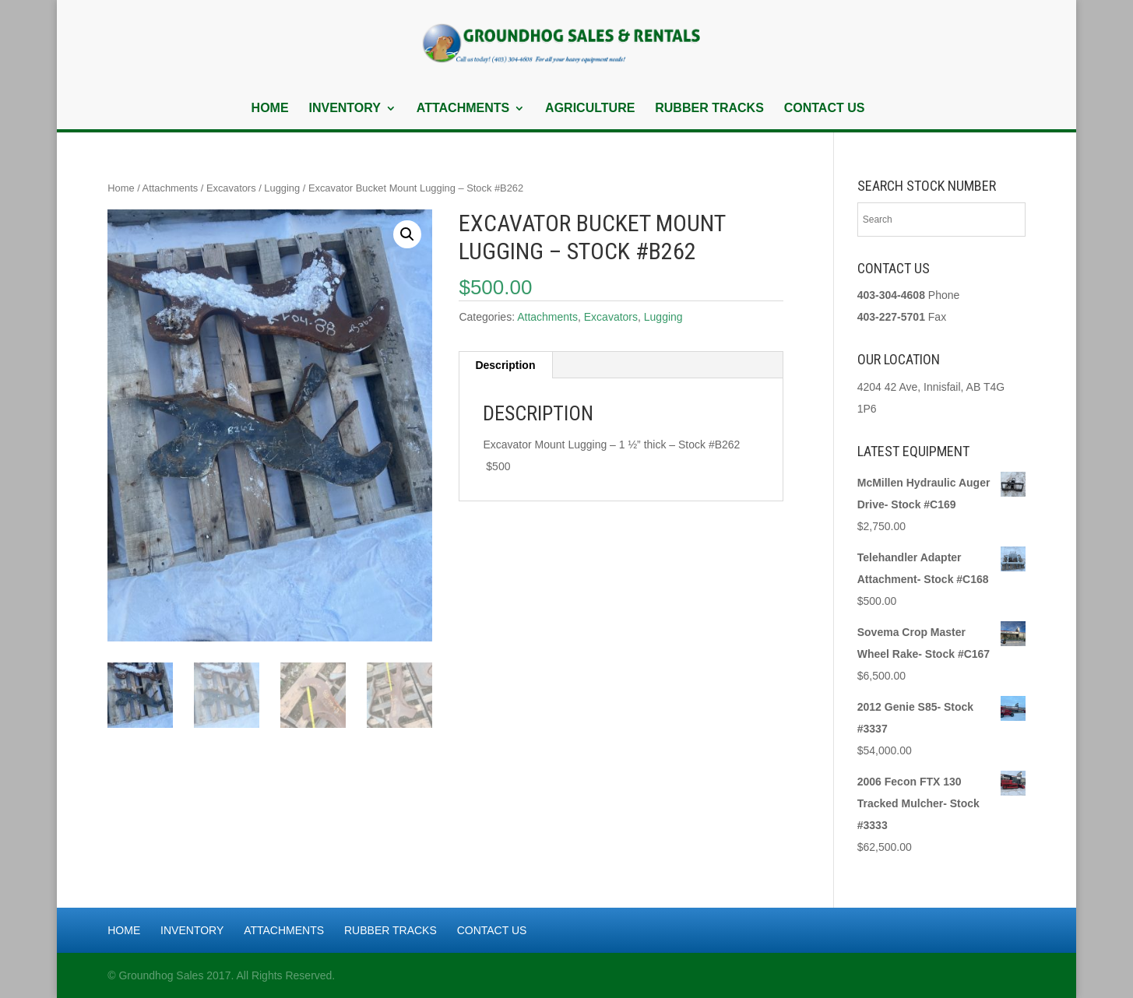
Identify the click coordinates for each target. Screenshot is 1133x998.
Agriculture (590, 108)
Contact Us (824, 108)
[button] (407, 234)
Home (270, 108)
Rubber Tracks (709, 108)
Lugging (282, 188)
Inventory (344, 108)
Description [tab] (505, 365)
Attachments (463, 108)
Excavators (231, 188)
